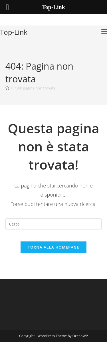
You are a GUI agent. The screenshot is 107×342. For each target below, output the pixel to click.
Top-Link (13, 32)
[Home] (7, 88)
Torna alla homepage (53, 247)
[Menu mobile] (104, 31)
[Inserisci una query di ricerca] (53, 224)
